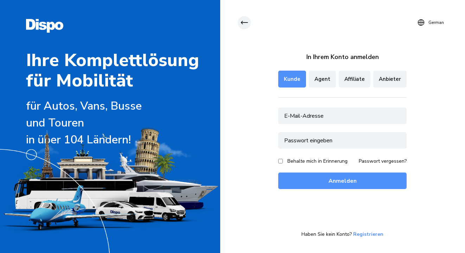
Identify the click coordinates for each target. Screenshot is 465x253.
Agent (322, 79)
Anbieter (390, 79)
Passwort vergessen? (383, 161)
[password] (342, 140)
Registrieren (368, 234)
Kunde (292, 79)
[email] (342, 116)
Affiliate (354, 79)
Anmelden (343, 181)
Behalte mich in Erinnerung (317, 161)
